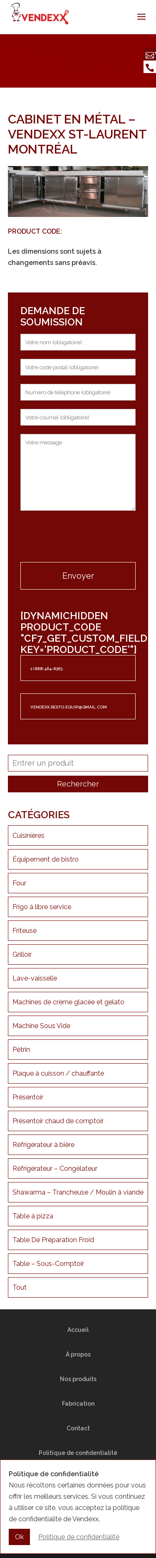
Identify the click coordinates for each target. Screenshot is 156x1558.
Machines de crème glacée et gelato (68, 1002)
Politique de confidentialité (78, 1453)
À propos (78, 1354)
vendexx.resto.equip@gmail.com (68, 707)
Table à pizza (32, 1216)
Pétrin (21, 1050)
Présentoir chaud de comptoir (58, 1121)
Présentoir (27, 1097)
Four (19, 883)
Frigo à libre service (41, 907)
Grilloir (22, 954)
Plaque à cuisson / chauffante (58, 1073)
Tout (19, 1287)
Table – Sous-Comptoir (48, 1264)
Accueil (78, 1329)
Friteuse (24, 931)
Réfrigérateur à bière (43, 1145)
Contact (78, 1428)
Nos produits (78, 1379)
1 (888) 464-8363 (46, 668)
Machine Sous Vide (41, 1026)
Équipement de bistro (45, 859)
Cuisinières (28, 836)
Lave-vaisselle (34, 978)
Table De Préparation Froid (53, 1240)
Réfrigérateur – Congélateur (54, 1168)
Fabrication (78, 1403)
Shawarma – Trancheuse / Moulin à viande (78, 1192)
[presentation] (78, 537)
